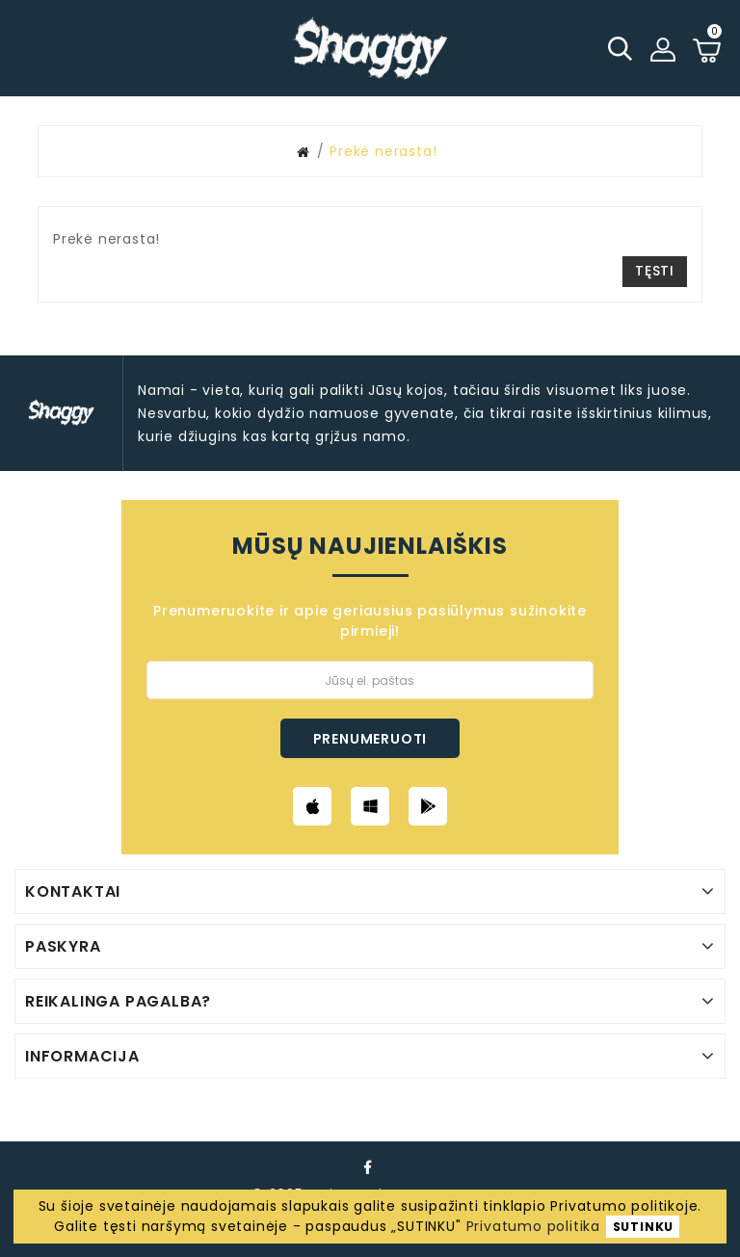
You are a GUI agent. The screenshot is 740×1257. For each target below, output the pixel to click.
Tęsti (654, 270)
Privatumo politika (533, 1226)
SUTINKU (643, 1226)
